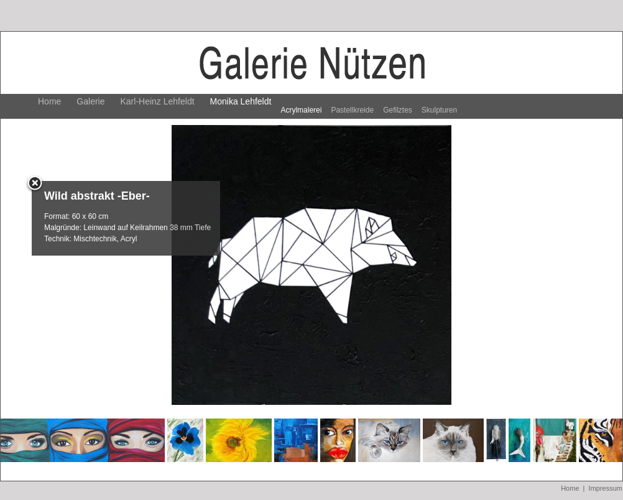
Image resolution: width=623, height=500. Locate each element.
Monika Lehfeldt (241, 101)
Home (49, 101)
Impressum (605, 488)
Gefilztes (397, 110)
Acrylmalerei (300, 110)
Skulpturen (439, 110)
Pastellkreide (352, 110)
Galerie (90, 101)
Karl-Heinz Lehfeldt (158, 101)
